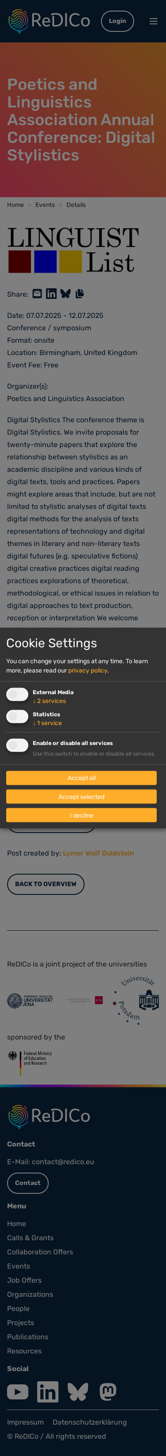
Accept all (82, 778)
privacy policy (87, 670)
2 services (49, 701)
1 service (47, 723)
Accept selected (81, 796)
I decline (81, 815)
